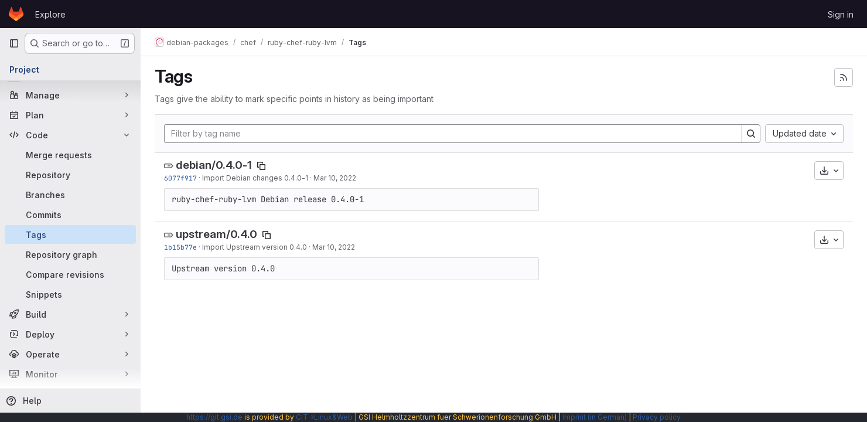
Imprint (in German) (594, 417)
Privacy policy (657, 417)
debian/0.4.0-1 (214, 165)
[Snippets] (70, 294)
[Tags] (70, 234)
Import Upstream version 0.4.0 (254, 247)
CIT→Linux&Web (324, 417)
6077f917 (180, 177)
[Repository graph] (70, 254)
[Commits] (70, 214)
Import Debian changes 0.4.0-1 (255, 177)
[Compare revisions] (70, 274)
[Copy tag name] (261, 166)
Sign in (841, 14)
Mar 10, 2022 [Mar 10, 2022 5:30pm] (334, 177)
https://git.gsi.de (214, 417)
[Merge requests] (70, 154)
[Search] (751, 133)
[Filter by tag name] (453, 133)
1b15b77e (180, 247)
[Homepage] (16, 14)
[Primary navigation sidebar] (14, 43)
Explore (50, 14)
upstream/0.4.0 (216, 234)
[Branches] (70, 194)
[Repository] (70, 174)
